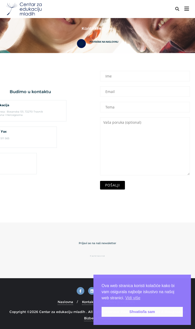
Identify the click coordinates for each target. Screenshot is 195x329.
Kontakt (88, 302)
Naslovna (65, 302)
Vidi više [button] (132, 298)
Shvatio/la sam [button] (142, 312)
